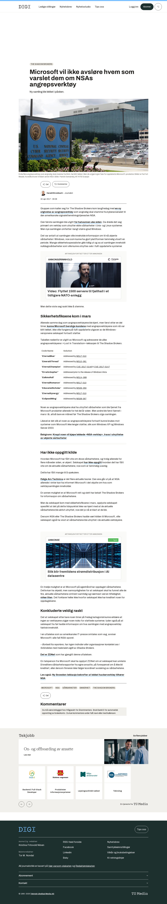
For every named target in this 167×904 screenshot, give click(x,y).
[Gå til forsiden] (24, 7)
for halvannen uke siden (88, 222)
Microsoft (47, 688)
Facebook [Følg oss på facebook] (68, 847)
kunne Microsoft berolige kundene (66, 326)
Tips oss (141, 829)
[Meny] (158, 6)
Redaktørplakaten (85, 866)
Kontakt (83, 883)
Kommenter (60, 184)
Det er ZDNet (47, 654)
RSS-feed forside (72, 842)
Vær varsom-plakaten (60, 866)
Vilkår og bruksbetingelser (121, 852)
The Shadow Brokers (41, 64)
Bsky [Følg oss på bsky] (65, 858)
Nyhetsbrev (113, 842)
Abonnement (83, 875)
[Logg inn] (132, 7)
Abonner (146, 6)
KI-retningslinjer (115, 858)
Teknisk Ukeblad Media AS (42, 894)
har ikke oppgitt (93, 462)
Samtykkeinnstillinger (118, 847)
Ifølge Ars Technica (51, 479)
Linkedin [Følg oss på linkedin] (67, 852)
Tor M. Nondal (26, 855)
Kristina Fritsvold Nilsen (31, 845)
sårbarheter (70, 688)
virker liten (46, 597)
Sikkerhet (85, 688)
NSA (58, 688)
